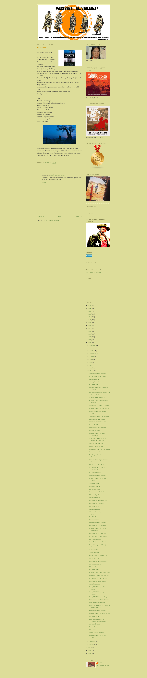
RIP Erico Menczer (94, 489)
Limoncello (92, 627)
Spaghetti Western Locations (97, 373)
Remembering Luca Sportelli (97, 533)
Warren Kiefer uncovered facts (98, 555)
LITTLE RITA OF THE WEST (98, 578)
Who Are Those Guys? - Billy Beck (99, 572)
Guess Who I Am (94, 379)
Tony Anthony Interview (96, 443)
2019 (89, 322)
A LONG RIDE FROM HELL (98, 397)
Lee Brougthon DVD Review (97, 376)
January (92, 644)
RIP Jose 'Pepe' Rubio (95, 495)
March (92, 371)
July (91, 359)
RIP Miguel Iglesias (95, 539)
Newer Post (40, 216)
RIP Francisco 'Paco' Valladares (98, 465)
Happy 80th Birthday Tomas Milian (99, 613)
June (91, 362)
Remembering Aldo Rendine (97, 492)
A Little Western (94, 550)
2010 (89, 650)
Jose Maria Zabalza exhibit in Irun (99, 575)
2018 (89, 325)
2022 (89, 314)
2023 (89, 311)
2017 (89, 328)
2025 (89, 305)
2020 (89, 320)
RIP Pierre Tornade (94, 567)
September (93, 353)
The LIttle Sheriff (94, 558)
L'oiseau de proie (94, 520)
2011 (89, 647)
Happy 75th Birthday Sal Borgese (98, 597)
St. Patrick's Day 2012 (95, 472)
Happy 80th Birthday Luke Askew (99, 408)
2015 (89, 334)
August (92, 356)
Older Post (79, 216)
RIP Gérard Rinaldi (94, 624)
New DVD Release (94, 385)
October (92, 351)
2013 (89, 340)
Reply (44, 182)
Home (60, 216)
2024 (89, 308)
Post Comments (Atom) (52, 220)
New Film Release (94, 497)
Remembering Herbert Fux (97, 419)
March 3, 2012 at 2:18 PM (57, 175)
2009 (89, 653)
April (91, 368)
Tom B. (100, 662)
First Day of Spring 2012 (96, 446)
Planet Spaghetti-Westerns (93, 272)
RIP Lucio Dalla (94, 630)
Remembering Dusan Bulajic (97, 581)
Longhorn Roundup (94, 430)
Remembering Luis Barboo (97, 452)
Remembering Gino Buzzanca (97, 561)
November (93, 348)
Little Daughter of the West (97, 602)
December (93, 345)
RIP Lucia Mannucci (95, 564)
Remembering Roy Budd (96, 503)
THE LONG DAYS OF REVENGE (99, 449)
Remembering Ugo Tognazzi (97, 427)
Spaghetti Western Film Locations (99, 416)
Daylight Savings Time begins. (98, 536)
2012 (89, 342)
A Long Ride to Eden (95, 382)
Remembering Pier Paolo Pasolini (99, 600)
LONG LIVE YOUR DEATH (97, 422)
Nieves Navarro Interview (96, 632)
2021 (89, 317)
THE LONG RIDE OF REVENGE (99, 405)
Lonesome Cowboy (94, 486)
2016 (89, 331)
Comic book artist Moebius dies (98, 542)
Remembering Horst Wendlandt (98, 500)
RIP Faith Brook (94, 506)
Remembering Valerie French (97, 525)
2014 (89, 337)
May (91, 365)
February (92, 641)
